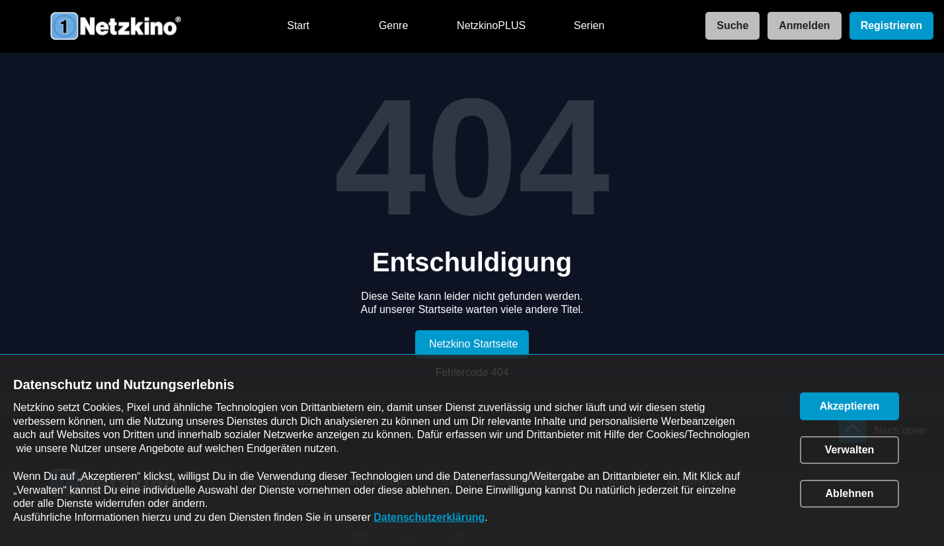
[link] (728, 26)
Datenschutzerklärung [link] (429, 517)
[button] (849, 406)
